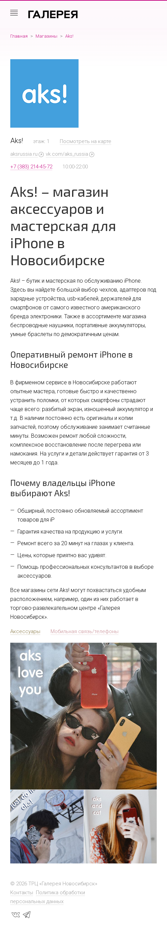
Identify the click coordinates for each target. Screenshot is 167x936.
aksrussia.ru (24, 154)
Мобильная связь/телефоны (85, 631)
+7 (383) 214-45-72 (31, 167)
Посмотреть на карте (85, 141)
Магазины (46, 36)
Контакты (21, 892)
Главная (19, 36)
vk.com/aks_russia (67, 154)
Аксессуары (25, 631)
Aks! (69, 36)
